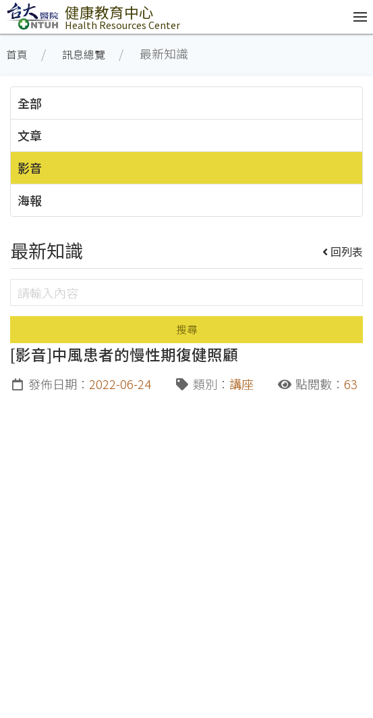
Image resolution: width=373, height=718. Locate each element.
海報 (30, 200)
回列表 (343, 251)
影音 (30, 167)
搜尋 (187, 329)
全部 (30, 102)
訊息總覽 (83, 54)
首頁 (17, 54)
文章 (30, 135)
